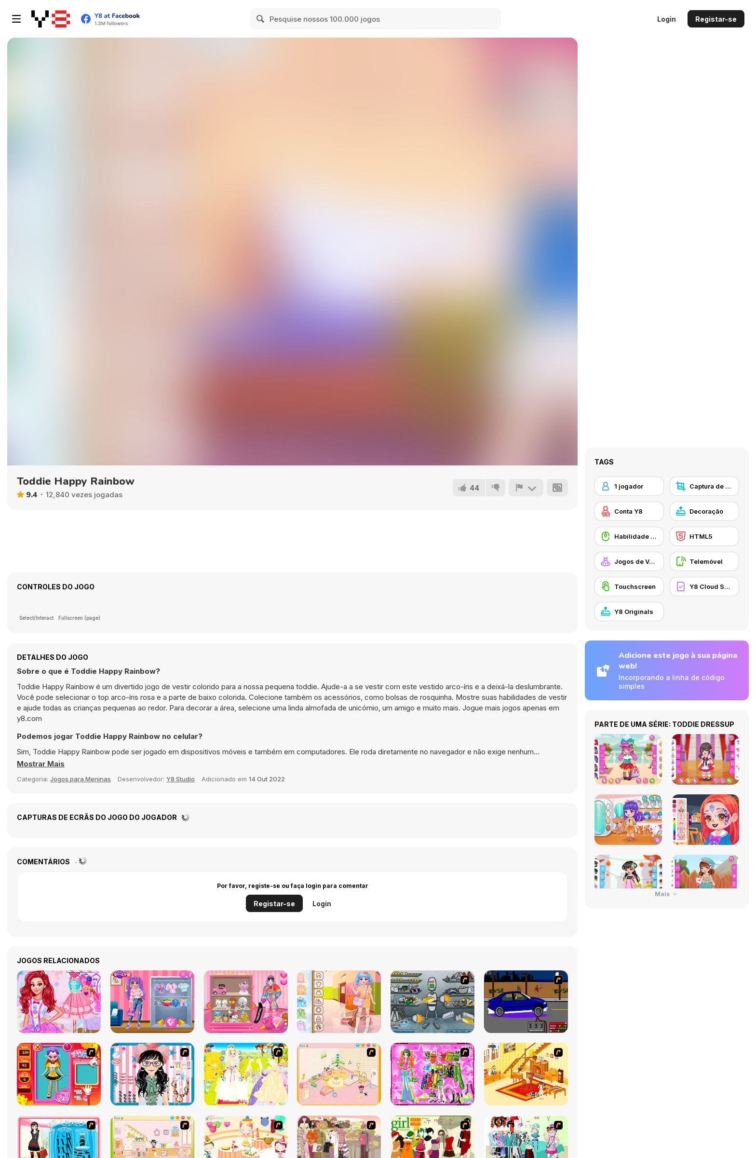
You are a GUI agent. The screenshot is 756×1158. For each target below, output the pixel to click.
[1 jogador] (629, 486)
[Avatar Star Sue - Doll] (59, 1074)
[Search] (260, 18)
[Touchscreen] (629, 586)
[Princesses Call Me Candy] (59, 1001)
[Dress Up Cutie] (152, 1074)
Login (666, 19)
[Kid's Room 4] (339, 1074)
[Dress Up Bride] (246, 1074)
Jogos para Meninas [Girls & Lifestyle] (80, 779)
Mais (667, 894)
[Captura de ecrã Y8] (704, 486)
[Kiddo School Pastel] (339, 1001)
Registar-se (716, 19)
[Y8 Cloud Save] (704, 586)
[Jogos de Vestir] (629, 561)
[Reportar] (526, 487)
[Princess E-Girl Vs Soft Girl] (152, 1001)
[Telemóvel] (704, 561)
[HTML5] (704, 536)
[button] (41, 764)
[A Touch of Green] (432, 1074)
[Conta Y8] (629, 511)
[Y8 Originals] (629, 611)
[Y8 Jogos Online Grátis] (50, 18)
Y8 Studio (180, 779)
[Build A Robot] (432, 1001)
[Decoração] (704, 511)
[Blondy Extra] (246, 1001)
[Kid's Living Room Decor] (526, 1074)
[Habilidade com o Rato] (629, 536)
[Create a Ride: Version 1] (526, 1001)
